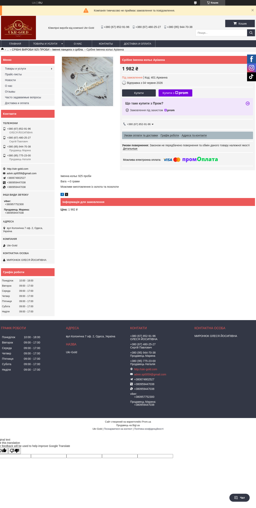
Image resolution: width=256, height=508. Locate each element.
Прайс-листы (13, 74)
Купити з (175, 93)
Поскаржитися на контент (118, 429)
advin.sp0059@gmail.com (22, 173)
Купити (139, 93)
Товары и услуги (45, 43)
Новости (10, 80)
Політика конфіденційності (149, 429)
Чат (239, 497)
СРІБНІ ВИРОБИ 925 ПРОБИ (30, 49)
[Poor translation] (14, 451)
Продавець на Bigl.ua (128, 425)
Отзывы (10, 91)
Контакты (106, 43)
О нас (78, 43)
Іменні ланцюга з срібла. (68, 49)
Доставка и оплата (137, 43)
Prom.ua (146, 421)
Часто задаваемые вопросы (23, 97)
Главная (15, 43)
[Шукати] (251, 32)
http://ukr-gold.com (17, 168)
